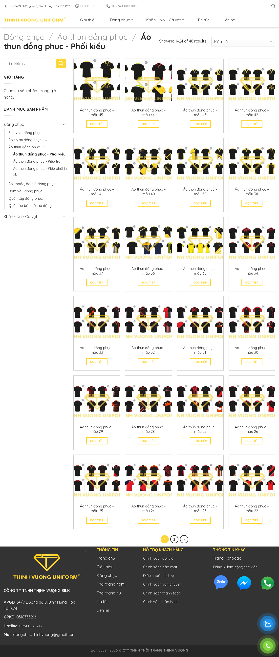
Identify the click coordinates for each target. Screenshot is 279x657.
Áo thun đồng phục (92, 37)
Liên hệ (228, 19)
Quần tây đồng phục (25, 198)
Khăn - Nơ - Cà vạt (20, 216)
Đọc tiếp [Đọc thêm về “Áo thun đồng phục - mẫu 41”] (97, 203)
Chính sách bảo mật (160, 567)
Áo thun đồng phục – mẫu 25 (97, 508)
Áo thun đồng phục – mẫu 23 (200, 508)
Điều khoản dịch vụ (159, 575)
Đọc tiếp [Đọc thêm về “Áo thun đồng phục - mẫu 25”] (97, 520)
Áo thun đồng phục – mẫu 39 (200, 191)
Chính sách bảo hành (160, 601)
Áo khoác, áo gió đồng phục (31, 184)
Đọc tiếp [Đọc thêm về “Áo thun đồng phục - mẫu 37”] (97, 282)
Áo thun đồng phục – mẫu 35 (200, 271)
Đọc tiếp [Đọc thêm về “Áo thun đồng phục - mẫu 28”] (148, 441)
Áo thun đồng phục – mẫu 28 (148, 429)
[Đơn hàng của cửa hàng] (243, 41)
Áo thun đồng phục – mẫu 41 (97, 191)
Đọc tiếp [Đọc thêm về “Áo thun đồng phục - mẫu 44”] (148, 124)
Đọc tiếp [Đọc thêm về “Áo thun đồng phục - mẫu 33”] (97, 362)
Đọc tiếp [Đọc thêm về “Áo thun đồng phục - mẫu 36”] (148, 282)
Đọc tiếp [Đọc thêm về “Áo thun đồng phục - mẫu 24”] (148, 520)
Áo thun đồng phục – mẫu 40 (148, 191)
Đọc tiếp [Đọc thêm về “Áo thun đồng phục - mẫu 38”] (252, 203)
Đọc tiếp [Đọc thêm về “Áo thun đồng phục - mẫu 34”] (252, 282)
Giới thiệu (88, 19)
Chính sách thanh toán (162, 593)
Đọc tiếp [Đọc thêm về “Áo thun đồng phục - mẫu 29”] (97, 441)
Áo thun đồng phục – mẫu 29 (97, 429)
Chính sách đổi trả (158, 558)
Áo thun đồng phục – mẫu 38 (252, 191)
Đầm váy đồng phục (25, 191)
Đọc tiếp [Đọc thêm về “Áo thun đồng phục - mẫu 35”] (200, 282)
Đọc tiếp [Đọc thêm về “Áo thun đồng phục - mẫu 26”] (252, 441)
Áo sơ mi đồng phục (25, 140)
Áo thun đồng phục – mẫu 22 (252, 508)
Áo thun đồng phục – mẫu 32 (148, 350)
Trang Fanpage (227, 558)
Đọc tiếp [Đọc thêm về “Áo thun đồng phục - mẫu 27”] (200, 441)
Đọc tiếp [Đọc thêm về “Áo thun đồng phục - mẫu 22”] (252, 520)
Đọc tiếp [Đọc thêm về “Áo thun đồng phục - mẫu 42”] (252, 124)
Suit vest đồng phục (24, 133)
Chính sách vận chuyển (162, 584)
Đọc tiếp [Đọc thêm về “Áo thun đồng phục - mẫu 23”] (200, 520)
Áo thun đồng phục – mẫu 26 (252, 429)
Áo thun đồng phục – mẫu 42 (252, 112)
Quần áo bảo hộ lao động (30, 205)
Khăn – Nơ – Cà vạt (165, 19)
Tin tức (203, 19)
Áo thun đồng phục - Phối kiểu (39, 154)
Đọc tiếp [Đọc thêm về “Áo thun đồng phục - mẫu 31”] (200, 362)
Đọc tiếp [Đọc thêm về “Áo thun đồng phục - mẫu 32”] (148, 362)
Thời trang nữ (109, 593)
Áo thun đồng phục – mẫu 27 (200, 429)
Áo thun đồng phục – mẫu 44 (148, 112)
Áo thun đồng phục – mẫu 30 (252, 350)
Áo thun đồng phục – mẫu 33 (97, 350)
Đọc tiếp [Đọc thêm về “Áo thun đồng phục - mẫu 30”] (252, 362)
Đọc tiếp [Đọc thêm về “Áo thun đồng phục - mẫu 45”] (97, 124)
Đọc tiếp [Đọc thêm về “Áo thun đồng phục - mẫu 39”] (200, 203)
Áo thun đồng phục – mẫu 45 (97, 112)
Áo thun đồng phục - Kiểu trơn (38, 161)
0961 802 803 (30, 626)
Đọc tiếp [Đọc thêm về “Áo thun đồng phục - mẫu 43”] (200, 124)
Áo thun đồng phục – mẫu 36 (148, 271)
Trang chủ (106, 558)
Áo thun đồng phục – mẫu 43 (200, 112)
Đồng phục (121, 19)
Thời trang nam (111, 584)
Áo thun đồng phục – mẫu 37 (97, 271)
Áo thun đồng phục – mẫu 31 (200, 350)
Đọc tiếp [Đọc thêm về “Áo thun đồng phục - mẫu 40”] (148, 203)
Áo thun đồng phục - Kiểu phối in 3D (40, 171)
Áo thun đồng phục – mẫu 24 (148, 508)
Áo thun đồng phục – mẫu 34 (252, 271)
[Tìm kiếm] (273, 6)
